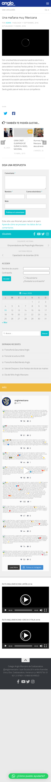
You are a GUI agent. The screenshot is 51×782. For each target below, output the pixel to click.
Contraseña (7, 273)
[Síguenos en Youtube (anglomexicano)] (38, 234)
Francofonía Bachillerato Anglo (17, 362)
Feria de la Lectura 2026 (14, 356)
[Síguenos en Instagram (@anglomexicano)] (47, 234)
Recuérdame (31, 278)
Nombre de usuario (10, 268)
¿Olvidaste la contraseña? (34, 281)
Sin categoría (8, 10)
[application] (25, 600)
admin (8, 23)
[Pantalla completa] (45, 610)
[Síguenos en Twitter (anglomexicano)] (43, 234)
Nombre (9, 191)
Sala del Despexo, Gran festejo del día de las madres (26, 368)
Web (7, 201)
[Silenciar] (41, 610)
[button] (25, 599)
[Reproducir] (5, 610)
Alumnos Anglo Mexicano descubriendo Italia (40, 143)
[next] (44, 143)
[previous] (3, 143)
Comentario (10, 173)
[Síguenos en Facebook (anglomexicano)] (34, 234)
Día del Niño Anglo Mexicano (16, 375)
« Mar (4, 322)
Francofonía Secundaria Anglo (16, 350)
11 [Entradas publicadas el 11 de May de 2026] (5, 310)
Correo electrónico (34, 191)
